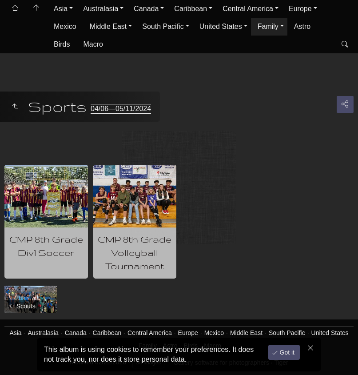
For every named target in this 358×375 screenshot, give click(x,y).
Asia (61, 8)
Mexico (65, 26)
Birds (62, 44)
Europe (300, 8)
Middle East (108, 26)
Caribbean (190, 8)
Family (268, 26)
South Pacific (162, 26)
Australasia (100, 8)
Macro (93, 44)
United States (220, 26)
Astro (302, 26)
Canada (146, 8)
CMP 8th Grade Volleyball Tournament (134, 252)
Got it (286, 352)
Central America (248, 8)
